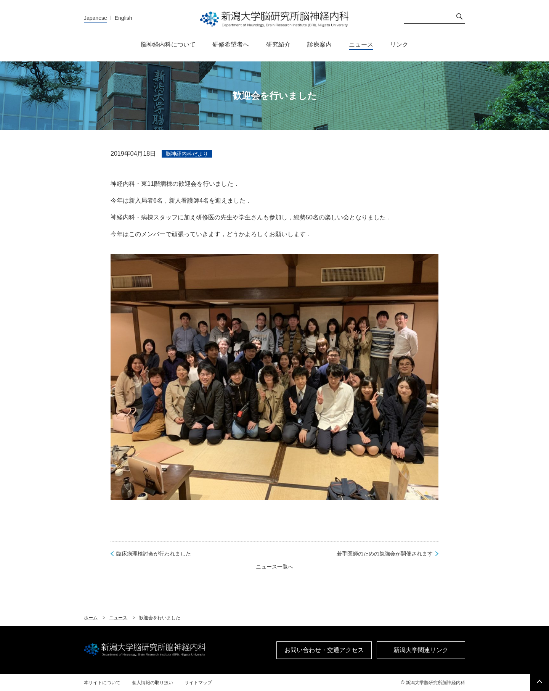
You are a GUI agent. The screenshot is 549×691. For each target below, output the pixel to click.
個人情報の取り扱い (152, 682)
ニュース (118, 617)
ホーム (91, 617)
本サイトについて (102, 682)
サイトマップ (198, 682)
